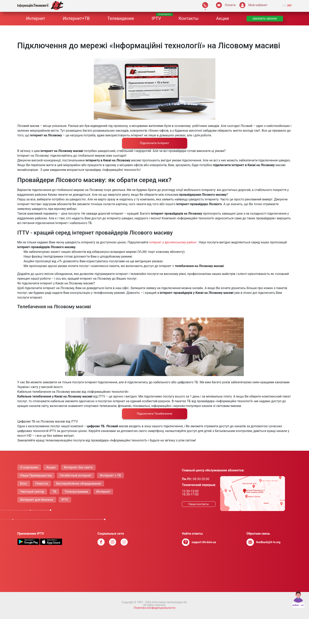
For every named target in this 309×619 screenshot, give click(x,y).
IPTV (156, 18)
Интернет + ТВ (110, 475)
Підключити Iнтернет (154, 143)
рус (289, 5)
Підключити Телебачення (154, 413)
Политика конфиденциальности (154, 607)
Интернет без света (78, 467)
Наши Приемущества (36, 475)
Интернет (35, 18)
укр (284, 5)
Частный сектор (32, 491)
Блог (23, 483)
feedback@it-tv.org (268, 542)
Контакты (188, 18)
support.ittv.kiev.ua (204, 542)
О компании (29, 467)
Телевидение (120, 18)
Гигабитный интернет (76, 475)
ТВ (54, 491)
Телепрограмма (76, 491)
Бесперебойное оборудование (78, 483)
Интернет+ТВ (76, 18)
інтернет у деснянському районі (173, 242)
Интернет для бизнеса (36, 500)
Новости (41, 483)
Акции (222, 18)
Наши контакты (198, 504)
